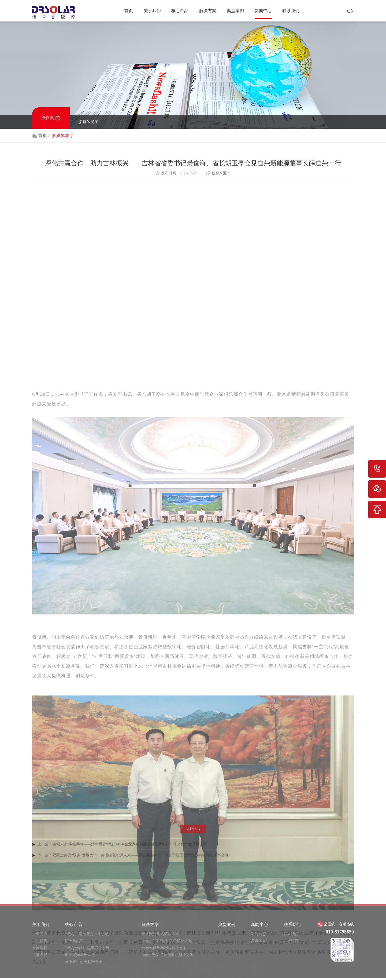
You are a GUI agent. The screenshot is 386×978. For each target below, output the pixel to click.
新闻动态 (51, 118)
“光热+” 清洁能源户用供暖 (87, 972)
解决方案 (207, 10)
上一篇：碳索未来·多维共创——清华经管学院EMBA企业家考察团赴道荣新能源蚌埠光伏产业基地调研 (122, 852)
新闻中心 (263, 10)
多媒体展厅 (88, 122)
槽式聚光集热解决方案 (160, 972)
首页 (128, 10)
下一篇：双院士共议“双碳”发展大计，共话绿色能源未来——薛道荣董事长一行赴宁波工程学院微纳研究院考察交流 (133, 863)
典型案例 (235, 10)
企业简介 (39, 972)
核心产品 (179, 10)
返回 (193, 837)
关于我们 (152, 10)
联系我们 (290, 10)
